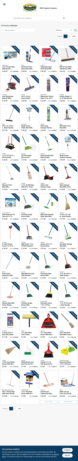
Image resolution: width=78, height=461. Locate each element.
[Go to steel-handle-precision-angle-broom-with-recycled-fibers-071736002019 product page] (68, 296)
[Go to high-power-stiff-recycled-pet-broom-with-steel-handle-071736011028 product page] (29, 237)
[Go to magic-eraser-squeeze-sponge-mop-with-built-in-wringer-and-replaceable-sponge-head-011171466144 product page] (68, 148)
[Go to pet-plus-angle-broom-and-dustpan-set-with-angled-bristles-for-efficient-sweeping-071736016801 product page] (29, 148)
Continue (67, 450)
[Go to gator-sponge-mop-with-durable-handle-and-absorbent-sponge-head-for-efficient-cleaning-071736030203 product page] (48, 148)
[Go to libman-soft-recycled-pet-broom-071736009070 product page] (48, 355)
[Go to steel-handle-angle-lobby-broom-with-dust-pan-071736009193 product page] (10, 148)
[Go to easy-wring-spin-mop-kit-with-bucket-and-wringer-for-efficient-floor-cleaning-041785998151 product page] (10, 89)
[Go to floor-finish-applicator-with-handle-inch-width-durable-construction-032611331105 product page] (10, 267)
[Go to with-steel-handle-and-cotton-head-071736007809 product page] (29, 178)
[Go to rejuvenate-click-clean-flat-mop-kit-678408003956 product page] (48, 89)
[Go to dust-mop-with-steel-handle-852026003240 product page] (10, 387)
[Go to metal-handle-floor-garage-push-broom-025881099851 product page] (10, 119)
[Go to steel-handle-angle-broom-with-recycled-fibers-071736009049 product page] (68, 267)
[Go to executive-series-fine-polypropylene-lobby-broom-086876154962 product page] (48, 296)
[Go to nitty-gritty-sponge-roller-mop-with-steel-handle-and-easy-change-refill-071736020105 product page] (48, 208)
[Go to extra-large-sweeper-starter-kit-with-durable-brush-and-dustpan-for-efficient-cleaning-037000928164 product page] (48, 119)
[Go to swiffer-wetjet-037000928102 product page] (68, 89)
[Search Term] (39, 18)
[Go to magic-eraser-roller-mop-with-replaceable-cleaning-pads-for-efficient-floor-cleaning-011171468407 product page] (29, 119)
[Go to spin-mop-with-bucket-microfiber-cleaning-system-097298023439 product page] (10, 60)
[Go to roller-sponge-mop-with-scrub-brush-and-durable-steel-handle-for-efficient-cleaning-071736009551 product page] (68, 178)
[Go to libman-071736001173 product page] (48, 237)
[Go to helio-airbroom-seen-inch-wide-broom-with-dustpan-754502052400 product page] (10, 208)
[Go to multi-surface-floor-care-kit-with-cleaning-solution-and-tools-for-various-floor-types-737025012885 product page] (68, 387)
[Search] (64, 18)
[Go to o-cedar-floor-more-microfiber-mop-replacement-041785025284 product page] (10, 326)
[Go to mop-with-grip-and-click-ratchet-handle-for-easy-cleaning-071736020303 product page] (29, 267)
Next (74, 36)
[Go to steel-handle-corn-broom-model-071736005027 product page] (68, 208)
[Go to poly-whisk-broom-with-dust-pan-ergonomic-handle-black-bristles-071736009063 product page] (48, 326)
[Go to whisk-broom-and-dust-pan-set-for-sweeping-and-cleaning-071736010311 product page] (29, 355)
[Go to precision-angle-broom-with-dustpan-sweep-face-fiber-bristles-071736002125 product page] (29, 208)
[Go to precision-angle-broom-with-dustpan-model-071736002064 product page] (48, 267)
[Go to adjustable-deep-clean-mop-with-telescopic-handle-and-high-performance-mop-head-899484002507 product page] (48, 60)
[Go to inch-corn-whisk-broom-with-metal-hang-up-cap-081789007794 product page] (10, 355)
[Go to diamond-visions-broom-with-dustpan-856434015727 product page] (68, 355)
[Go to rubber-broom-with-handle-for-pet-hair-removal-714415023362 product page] (29, 387)
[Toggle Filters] (75, 30)
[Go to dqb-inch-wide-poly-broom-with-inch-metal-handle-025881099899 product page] (68, 60)
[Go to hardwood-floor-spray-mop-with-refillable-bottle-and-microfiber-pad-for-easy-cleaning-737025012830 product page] (29, 60)
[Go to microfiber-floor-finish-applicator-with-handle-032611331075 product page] (29, 326)
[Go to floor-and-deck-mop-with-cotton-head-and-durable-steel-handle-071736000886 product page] (68, 326)
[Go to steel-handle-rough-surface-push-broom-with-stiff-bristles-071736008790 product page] (29, 89)
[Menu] (4, 4)
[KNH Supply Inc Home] (30, 8)
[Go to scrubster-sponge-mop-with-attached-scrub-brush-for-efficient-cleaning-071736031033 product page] (68, 237)
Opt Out (67, 455)
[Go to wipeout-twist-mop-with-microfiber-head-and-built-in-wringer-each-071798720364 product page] (10, 178)
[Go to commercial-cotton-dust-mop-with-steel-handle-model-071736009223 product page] (48, 387)
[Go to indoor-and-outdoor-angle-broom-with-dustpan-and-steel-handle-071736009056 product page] (48, 178)
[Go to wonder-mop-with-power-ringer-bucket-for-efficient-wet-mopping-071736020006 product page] (10, 296)
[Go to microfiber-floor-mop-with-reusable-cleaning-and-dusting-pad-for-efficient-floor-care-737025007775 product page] (68, 119)
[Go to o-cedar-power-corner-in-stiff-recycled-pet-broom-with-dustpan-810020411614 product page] (10, 237)
